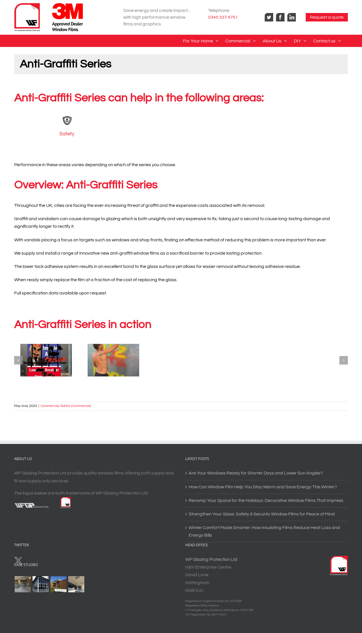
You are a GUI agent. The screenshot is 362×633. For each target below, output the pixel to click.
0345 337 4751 (223, 17)
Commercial (49, 406)
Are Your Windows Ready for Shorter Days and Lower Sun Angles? (256, 473)
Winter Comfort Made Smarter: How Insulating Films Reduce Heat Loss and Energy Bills (264, 531)
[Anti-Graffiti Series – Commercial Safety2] (113, 360)
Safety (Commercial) (75, 406)
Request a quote (327, 17)
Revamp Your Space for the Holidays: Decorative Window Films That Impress (266, 500)
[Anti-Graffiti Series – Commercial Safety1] (46, 360)
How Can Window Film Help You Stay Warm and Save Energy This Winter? (263, 487)
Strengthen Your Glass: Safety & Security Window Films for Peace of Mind (262, 514)
